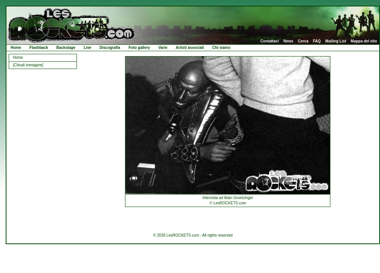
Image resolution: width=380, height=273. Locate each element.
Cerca (303, 41)
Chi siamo (221, 48)
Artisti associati (190, 48)
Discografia (110, 48)
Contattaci (269, 41)
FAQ (317, 41)
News (288, 41)
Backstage (65, 48)
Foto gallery (139, 48)
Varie (162, 48)
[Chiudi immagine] (28, 65)
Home (16, 48)
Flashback (39, 48)
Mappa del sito (364, 41)
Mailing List (335, 41)
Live (87, 48)
